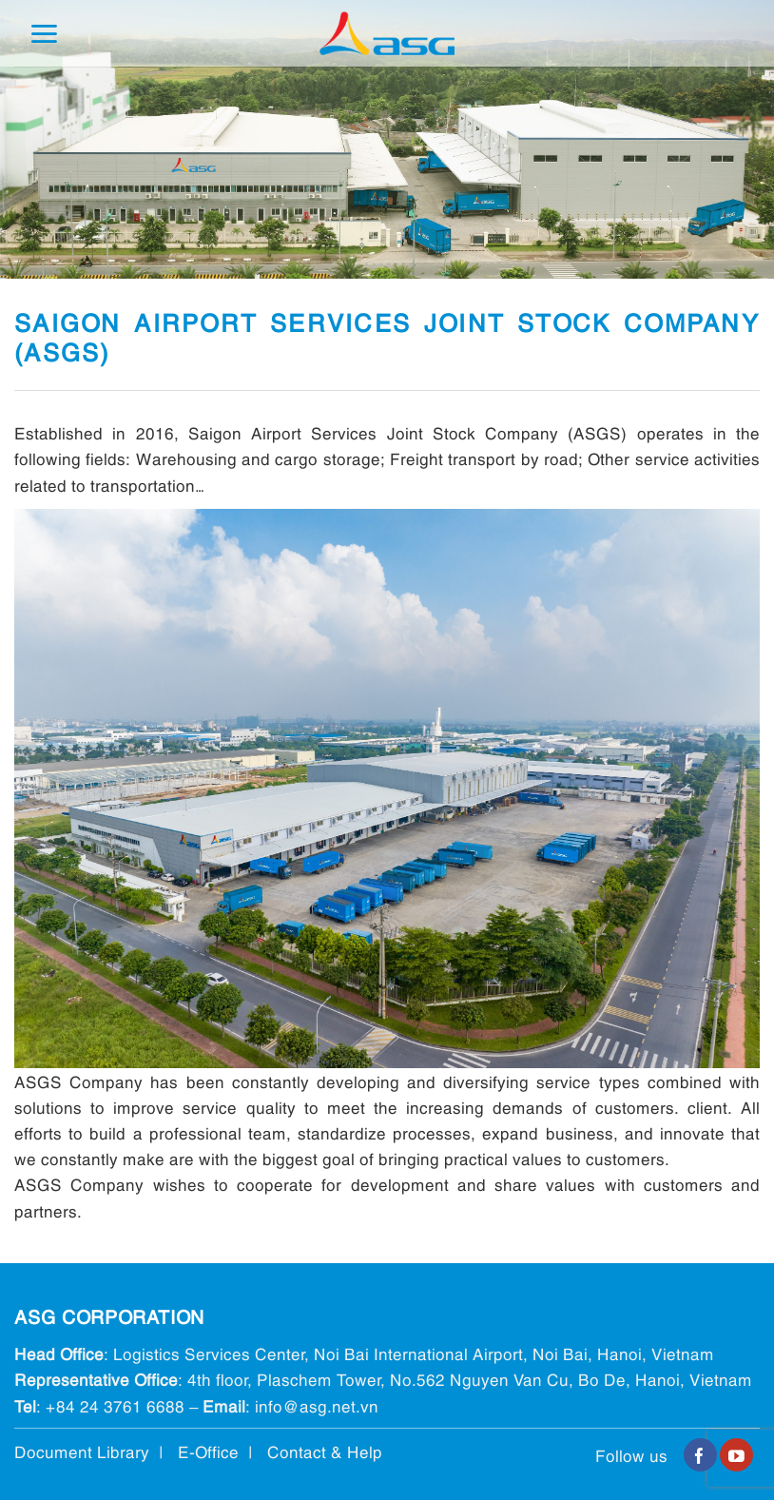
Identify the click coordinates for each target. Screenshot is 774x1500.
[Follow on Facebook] (700, 1455)
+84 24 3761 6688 (115, 1405)
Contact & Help (324, 1451)
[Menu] (43, 34)
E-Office (208, 1451)
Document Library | (96, 1451)
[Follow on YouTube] (736, 1455)
